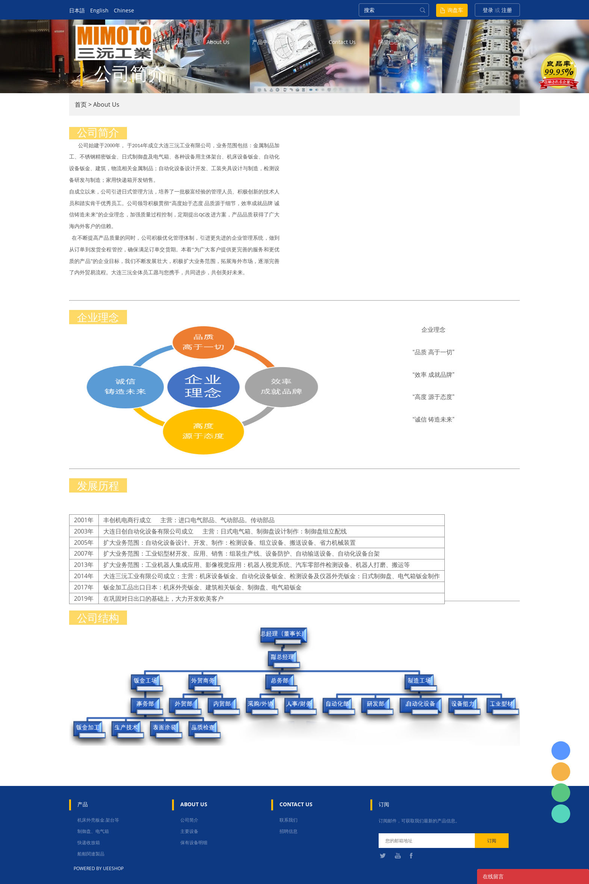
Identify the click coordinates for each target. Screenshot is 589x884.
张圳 (560, 813)
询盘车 (455, 10)
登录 (488, 10)
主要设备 (189, 831)
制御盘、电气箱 (93, 831)
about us (218, 41)
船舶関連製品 (90, 854)
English (99, 10)
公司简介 (189, 820)
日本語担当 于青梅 (560, 750)
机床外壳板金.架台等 (98, 820)
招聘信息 (288, 831)
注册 (506, 10)
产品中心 (262, 41)
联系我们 (288, 820)
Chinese (124, 10)
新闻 (301, 41)
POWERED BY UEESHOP (99, 868)
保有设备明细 (193, 842)
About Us (106, 104)
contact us (342, 41)
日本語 (77, 10)
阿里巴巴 (388, 41)
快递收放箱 (88, 842)
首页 (179, 41)
